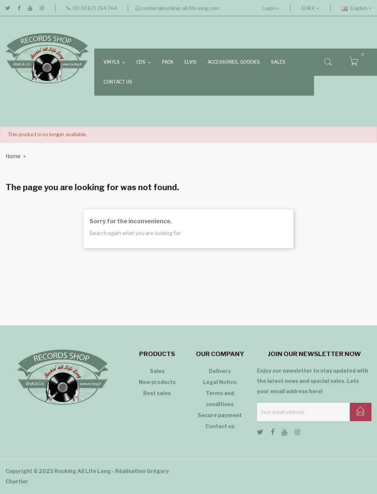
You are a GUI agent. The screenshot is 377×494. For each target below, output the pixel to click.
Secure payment (220, 415)
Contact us (220, 426)
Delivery (220, 371)
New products (157, 382)
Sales (157, 371)
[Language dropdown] (356, 8)
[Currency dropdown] (310, 8)
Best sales (157, 393)
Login (270, 8)
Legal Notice (220, 382)
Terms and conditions (220, 398)
